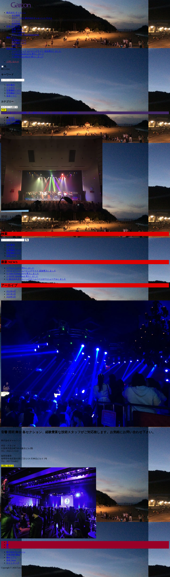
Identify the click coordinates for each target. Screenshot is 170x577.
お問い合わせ (12, 62)
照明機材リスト (19, 43)
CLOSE (5, 69)
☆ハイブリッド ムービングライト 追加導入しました (36, 51)
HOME (11, 117)
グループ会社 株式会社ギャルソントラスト (32, 18)
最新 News (11, 48)
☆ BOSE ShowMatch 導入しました (28, 57)
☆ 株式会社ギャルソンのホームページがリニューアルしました (36, 279)
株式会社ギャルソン (15, 552)
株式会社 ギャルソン (16, 12)
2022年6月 (11, 291)
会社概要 (16, 15)
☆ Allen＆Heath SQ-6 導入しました (28, 54)
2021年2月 (11, 294)
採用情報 (16, 24)
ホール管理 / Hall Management (25, 35)
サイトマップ (12, 563)
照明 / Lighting (18, 32)
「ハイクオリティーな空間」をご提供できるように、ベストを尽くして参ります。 (40, 113)
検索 (4, 110)
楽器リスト (17, 46)
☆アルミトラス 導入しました (20, 268)
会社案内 (10, 85)
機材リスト (11, 37)
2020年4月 (11, 297)
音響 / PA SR (17, 29)
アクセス (16, 21)
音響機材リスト (19, 40)
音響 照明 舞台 (13, 26)
